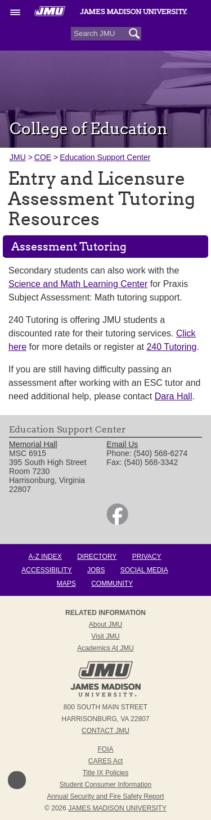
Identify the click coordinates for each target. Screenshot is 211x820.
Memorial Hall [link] (33, 444)
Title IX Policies (106, 773)
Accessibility (46, 570)
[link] (117, 522)
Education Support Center (105, 157)
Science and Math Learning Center (77, 284)
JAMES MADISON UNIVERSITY (117, 808)
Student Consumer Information (105, 785)
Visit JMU (105, 636)
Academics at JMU (105, 648)
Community (112, 583)
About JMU (105, 624)
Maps (66, 583)
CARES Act (105, 761)
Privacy (146, 557)
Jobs (96, 570)
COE (42, 157)
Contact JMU (105, 731)
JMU (18, 157)
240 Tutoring (171, 347)
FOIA (105, 749)
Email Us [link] (122, 444)
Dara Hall (173, 396)
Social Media (144, 570)
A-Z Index (44, 557)
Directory (96, 557)
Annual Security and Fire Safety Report (105, 796)
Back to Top (17, 780)
